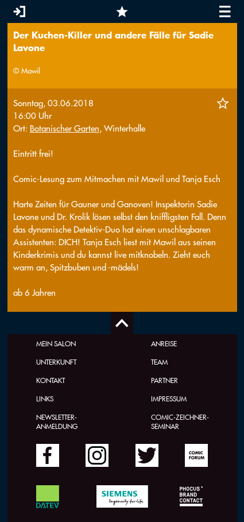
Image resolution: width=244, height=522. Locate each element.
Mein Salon (56, 343)
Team (159, 361)
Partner (164, 380)
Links (44, 398)
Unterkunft (56, 361)
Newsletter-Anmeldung (57, 421)
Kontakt (50, 380)
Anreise (164, 343)
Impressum (169, 398)
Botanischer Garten (64, 128)
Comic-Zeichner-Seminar (180, 421)
